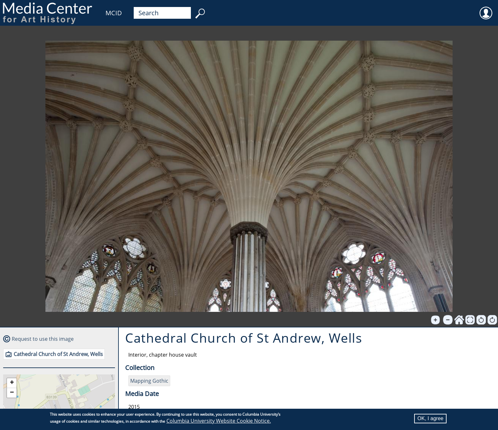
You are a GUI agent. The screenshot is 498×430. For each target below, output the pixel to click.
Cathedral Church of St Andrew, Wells (58, 354)
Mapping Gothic (149, 380)
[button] (12, 383)
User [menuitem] (486, 8)
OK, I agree (430, 418)
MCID (113, 13)
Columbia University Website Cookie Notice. (218, 420)
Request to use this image (43, 338)
